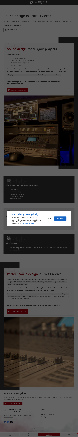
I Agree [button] (60, 218)
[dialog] (39, 218)
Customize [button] (49, 218)
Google (24, 223)
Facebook (30, 223)
